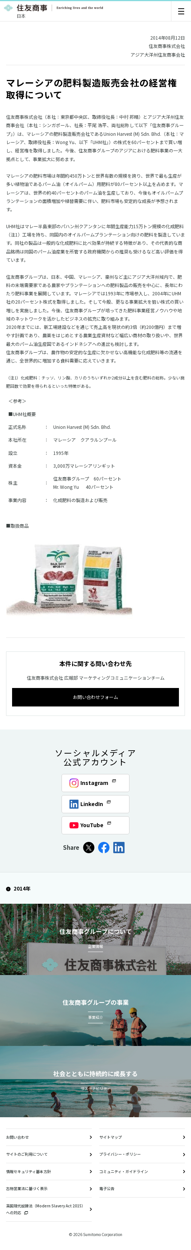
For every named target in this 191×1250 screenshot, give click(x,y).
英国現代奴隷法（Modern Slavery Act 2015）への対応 (45, 1209)
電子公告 (106, 1188)
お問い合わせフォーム (95, 697)
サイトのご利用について (27, 1154)
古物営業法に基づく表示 (27, 1188)
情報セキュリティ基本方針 (28, 1171)
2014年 (18, 888)
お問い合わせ (17, 1137)
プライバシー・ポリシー (120, 1154)
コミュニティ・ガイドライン (123, 1171)
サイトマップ (110, 1137)
